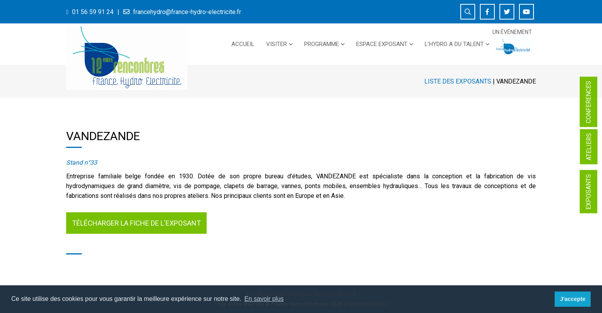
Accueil (242, 44)
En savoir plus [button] (264, 298)
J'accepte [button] (573, 299)
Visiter (276, 44)
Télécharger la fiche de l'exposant (136, 223)
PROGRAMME (321, 44)
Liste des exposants (457, 81)
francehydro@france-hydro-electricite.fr (187, 12)
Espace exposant (381, 44)
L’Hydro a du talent (454, 44)
